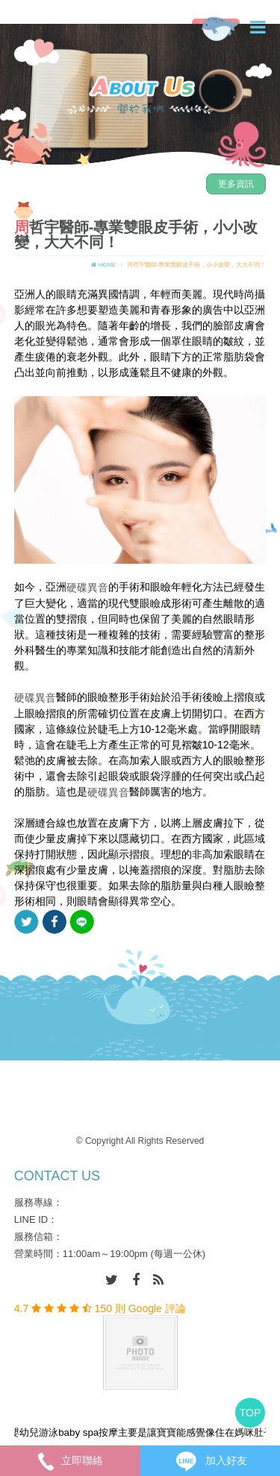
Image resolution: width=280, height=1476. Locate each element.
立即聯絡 (70, 1460)
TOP (250, 1413)
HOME (103, 264)
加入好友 (210, 1460)
